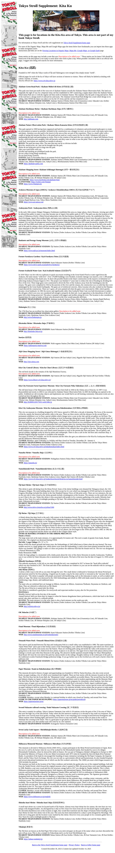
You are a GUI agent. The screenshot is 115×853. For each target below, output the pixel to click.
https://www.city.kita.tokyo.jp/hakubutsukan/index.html (44, 447)
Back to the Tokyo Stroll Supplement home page (49, 845)
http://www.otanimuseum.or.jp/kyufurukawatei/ (41, 635)
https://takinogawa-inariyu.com (35, 345)
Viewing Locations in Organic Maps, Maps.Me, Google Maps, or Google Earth (71, 51)
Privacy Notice (74, 845)
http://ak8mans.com (31, 119)
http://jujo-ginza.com (31, 362)
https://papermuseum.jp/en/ (34, 701)
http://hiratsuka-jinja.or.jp (33, 331)
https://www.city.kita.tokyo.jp (44, 81)
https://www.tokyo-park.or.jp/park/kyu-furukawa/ (42, 265)
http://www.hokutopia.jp (32, 317)
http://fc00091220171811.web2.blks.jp (38, 402)
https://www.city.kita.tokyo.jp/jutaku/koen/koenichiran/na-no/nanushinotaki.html (53, 479)
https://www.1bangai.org (33, 184)
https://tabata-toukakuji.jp (33, 839)
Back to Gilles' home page (90, 845)
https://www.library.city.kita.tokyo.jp (37, 380)
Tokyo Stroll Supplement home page (77, 43)
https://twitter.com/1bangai (41, 182)
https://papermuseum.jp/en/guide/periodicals (69, 699)
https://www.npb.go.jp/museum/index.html (39, 251)
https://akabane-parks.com (33, 164)
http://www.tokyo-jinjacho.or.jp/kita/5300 (39, 507)
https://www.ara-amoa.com (33, 202)
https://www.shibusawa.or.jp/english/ (37, 797)
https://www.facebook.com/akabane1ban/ (45, 180)
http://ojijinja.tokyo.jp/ (32, 606)
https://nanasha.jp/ (30, 463)
